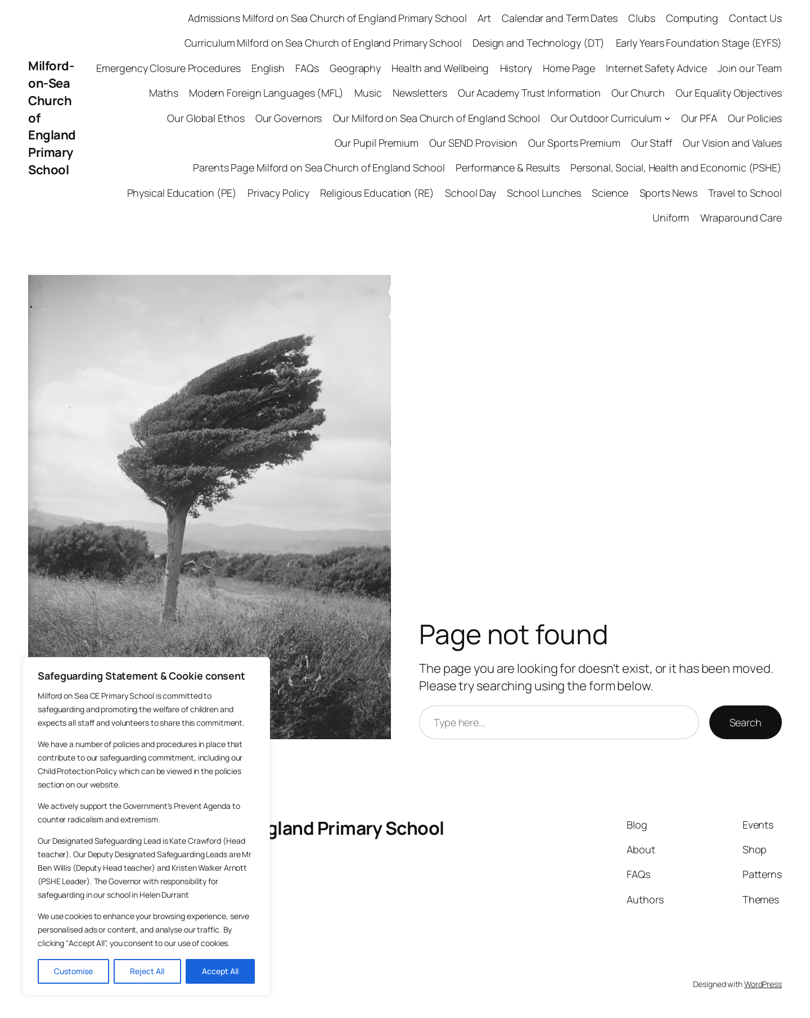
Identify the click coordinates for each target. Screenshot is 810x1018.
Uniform (670, 217)
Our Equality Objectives (729, 92)
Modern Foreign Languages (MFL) (266, 92)
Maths (163, 92)
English (268, 68)
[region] (146, 826)
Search (746, 722)
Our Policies (755, 118)
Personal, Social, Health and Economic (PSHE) (676, 167)
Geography (355, 68)
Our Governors (288, 118)
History (516, 68)
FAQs (307, 68)
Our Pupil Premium (376, 143)
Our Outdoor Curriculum (606, 118)
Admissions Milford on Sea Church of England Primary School (327, 18)
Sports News (669, 193)
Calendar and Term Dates (560, 18)
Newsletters (420, 92)
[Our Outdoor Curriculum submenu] (667, 118)
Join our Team (750, 68)
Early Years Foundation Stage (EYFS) (699, 42)
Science (610, 193)
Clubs (641, 18)
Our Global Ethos (205, 118)
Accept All (220, 971)
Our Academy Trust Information (529, 92)
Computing (692, 18)
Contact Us (755, 18)
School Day (470, 193)
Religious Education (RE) (377, 193)
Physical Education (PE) (182, 193)
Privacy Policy (278, 193)
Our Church (638, 92)
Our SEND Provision (473, 143)
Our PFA (699, 118)
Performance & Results (508, 167)
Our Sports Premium (574, 143)
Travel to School (745, 193)
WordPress (763, 984)
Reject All (147, 971)
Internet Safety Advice (656, 68)
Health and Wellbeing (440, 68)
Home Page (569, 68)
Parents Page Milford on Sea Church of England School (319, 167)
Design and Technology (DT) (538, 42)
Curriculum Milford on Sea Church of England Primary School (323, 42)
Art (484, 18)
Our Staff (651, 143)
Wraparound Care (741, 217)
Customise (73, 971)
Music (368, 92)
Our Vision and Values (732, 143)
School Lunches (544, 193)
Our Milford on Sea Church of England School (437, 118)
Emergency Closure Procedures (168, 68)
